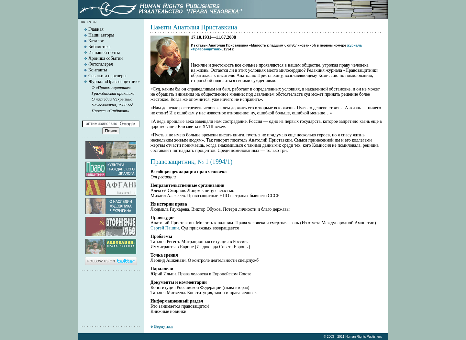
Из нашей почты (104, 52)
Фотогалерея (100, 64)
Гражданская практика (113, 93)
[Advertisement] (111, 298)
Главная (96, 29)
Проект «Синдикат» (110, 110)
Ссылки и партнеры (107, 75)
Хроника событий (105, 58)
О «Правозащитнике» (111, 87)
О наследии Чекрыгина (112, 99)
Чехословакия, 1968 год (112, 104)
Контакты (97, 70)
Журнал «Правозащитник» (114, 81)
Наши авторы (101, 35)
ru (83, 22)
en (89, 22)
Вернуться (163, 326)
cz (95, 22)
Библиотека (99, 46)
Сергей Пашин (164, 228)
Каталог (96, 40)
